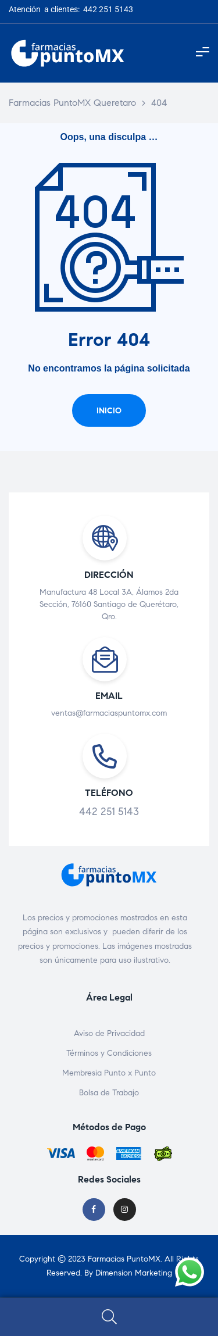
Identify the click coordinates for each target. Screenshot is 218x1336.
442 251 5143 (109, 811)
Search (109, 1317)
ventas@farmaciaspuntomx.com (109, 713)
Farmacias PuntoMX (124, 1259)
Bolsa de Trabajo (109, 1093)
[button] (109, 410)
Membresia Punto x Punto (109, 1073)
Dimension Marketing (133, 1273)
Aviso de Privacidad (109, 1033)
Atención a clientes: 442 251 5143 (71, 9)
